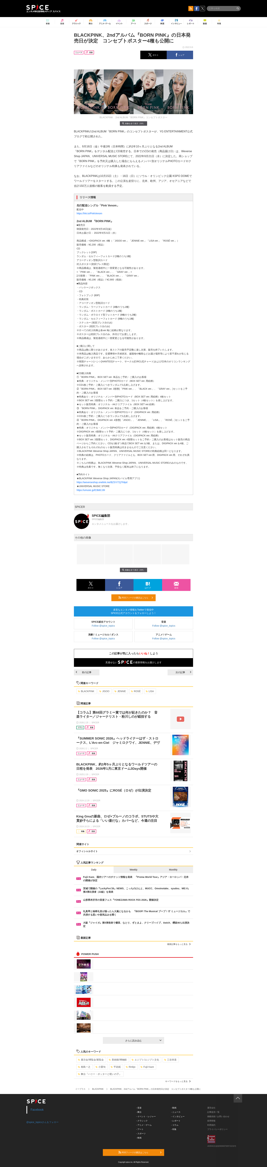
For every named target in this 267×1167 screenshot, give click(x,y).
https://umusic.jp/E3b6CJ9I (91, 490)
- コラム (174, 1125)
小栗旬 (101, 1066)
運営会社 (211, 1108)
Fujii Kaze (147, 1066)
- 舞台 (139, 1112)
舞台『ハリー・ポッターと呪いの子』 (99, 1074)
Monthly (173, 869)
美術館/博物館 (118, 1059)
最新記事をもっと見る (179, 944)
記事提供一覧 (213, 1112)
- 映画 (139, 1138)
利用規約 (211, 1125)
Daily (93, 869)
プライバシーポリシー (217, 1129)
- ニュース (175, 1112)
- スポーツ (141, 1133)
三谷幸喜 (170, 1059)
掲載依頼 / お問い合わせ (218, 1116)
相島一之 (84, 1066)
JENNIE (120, 691)
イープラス (80, 1089)
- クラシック (142, 1121)
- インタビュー (178, 1116)
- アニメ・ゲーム (144, 1125)
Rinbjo (131, 1066)
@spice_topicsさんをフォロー (42, 1122)
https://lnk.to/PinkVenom (89, 213)
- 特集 (173, 1129)
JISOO (104, 691)
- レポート (175, 1121)
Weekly (133, 869)
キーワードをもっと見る (178, 1081)
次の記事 (183, 672)
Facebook (37, 1109)
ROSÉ (136, 691)
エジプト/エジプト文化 (145, 1059)
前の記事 (83, 672)
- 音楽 (139, 1108)
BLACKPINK (86, 691)
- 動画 (173, 1108)
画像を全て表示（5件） (133, 123)
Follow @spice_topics (103, 625)
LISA (150, 691)
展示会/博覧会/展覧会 (91, 1059)
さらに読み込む (143, 1040)
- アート (140, 1129)
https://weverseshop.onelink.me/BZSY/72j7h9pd (102, 482)
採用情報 (211, 1121)
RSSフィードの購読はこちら (136, 597)
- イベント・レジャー (146, 1116)
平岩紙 (116, 1066)
